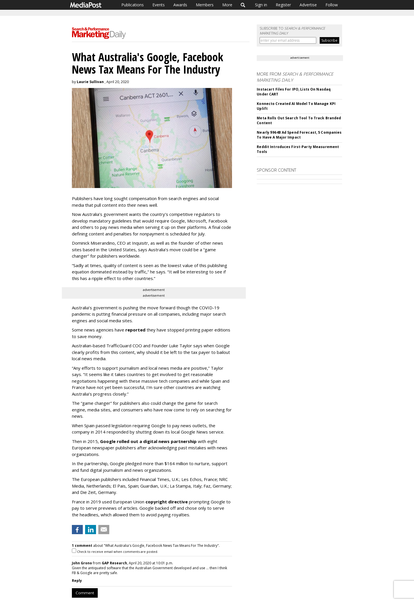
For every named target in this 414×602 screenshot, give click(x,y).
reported (135, 330)
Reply (77, 580)
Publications (132, 4)
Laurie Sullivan (90, 81)
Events (158, 4)
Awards (180, 4)
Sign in (261, 4)
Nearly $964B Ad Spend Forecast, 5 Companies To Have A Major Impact (299, 135)
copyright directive (166, 502)
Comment (85, 592)
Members (205, 4)
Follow (331, 4)
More (227, 4)
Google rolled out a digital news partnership (148, 441)
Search (243, 5)
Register (283, 4)
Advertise (308, 4)
